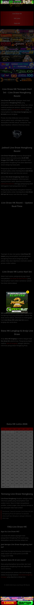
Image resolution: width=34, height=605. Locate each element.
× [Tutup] (27, 292)
